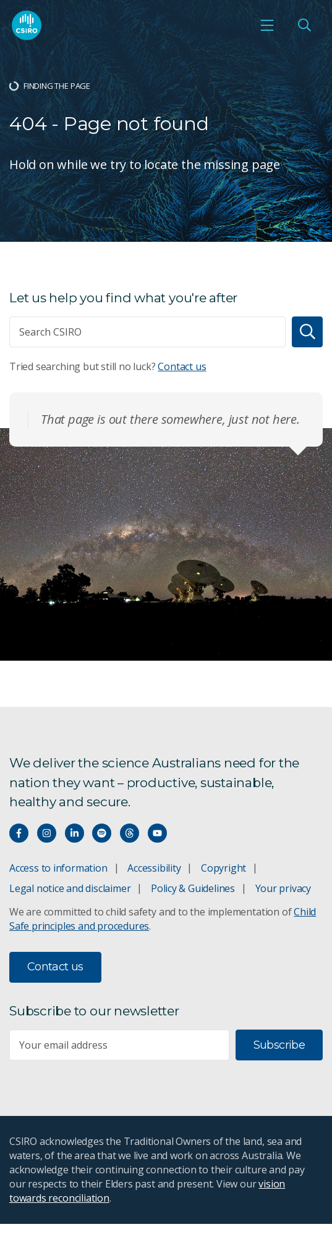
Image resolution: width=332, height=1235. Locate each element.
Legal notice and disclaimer (69, 888)
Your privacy (283, 888)
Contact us (182, 366)
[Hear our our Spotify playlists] (101, 833)
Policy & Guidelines (193, 888)
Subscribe (279, 1045)
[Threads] (129, 833)
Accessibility (154, 868)
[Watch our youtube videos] (157, 833)
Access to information (58, 868)
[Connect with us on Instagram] (46, 833)
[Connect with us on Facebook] (18, 833)
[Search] (307, 331)
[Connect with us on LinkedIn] (74, 833)
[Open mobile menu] (267, 25)
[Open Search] (304, 25)
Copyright (223, 868)
